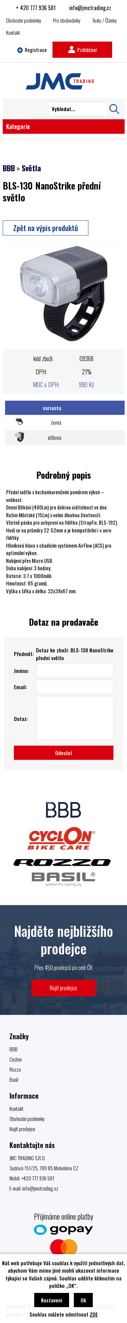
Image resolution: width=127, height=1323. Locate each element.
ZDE (94, 1314)
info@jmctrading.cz (90, 8)
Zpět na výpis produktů (45, 227)
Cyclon (15, 1059)
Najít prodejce (63, 987)
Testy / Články (104, 20)
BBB (9, 168)
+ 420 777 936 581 (36, 8)
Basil (13, 1079)
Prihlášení (82, 49)
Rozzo (15, 1069)
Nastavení (51, 1300)
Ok (83, 1300)
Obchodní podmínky (23, 20)
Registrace (32, 49)
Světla (31, 168)
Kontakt (13, 32)
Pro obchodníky (67, 20)
